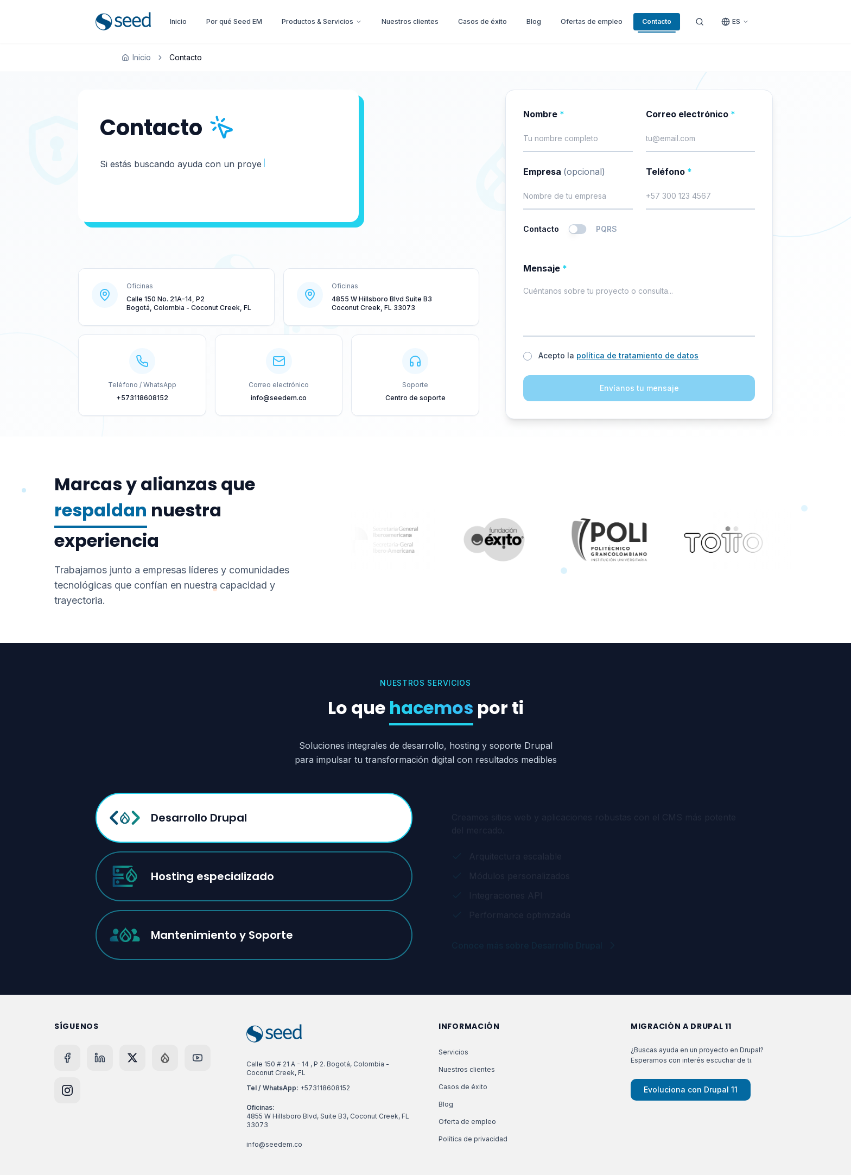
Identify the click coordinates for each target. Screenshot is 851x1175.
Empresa (564, 171)
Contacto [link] (185, 57)
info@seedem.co (274, 1144)
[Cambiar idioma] (735, 22)
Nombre (543, 114)
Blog (533, 21)
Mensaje (545, 268)
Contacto (657, 23)
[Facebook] (67, 1058)
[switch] (578, 229)
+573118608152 (325, 1088)
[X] (132, 1058)
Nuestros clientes (410, 21)
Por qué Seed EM (234, 21)
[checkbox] (527, 356)
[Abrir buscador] (699, 22)
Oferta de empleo (467, 1121)
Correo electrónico (690, 114)
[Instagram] (67, 1090)
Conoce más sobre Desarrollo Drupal (535, 940)
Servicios (453, 1052)
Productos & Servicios (322, 21)
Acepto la (618, 355)
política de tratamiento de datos (637, 355)
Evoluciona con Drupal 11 (691, 1089)
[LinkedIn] (100, 1058)
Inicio (178, 21)
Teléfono (669, 171)
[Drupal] (165, 1058)
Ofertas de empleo (592, 21)
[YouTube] (198, 1058)
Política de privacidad (473, 1139)
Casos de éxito (482, 21)
